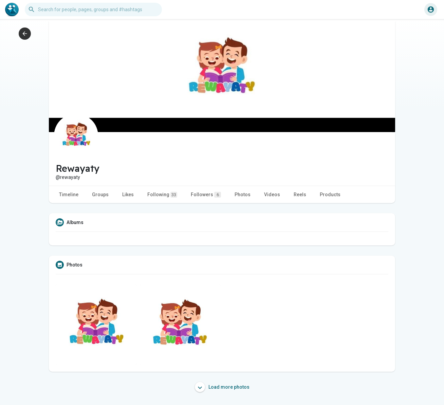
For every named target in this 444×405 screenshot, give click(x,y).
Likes (128, 194)
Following (162, 195)
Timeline (68, 194)
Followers (206, 195)
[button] (93, 9)
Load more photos (222, 387)
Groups (100, 194)
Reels (300, 194)
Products (330, 194)
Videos (272, 194)
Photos (243, 194)
